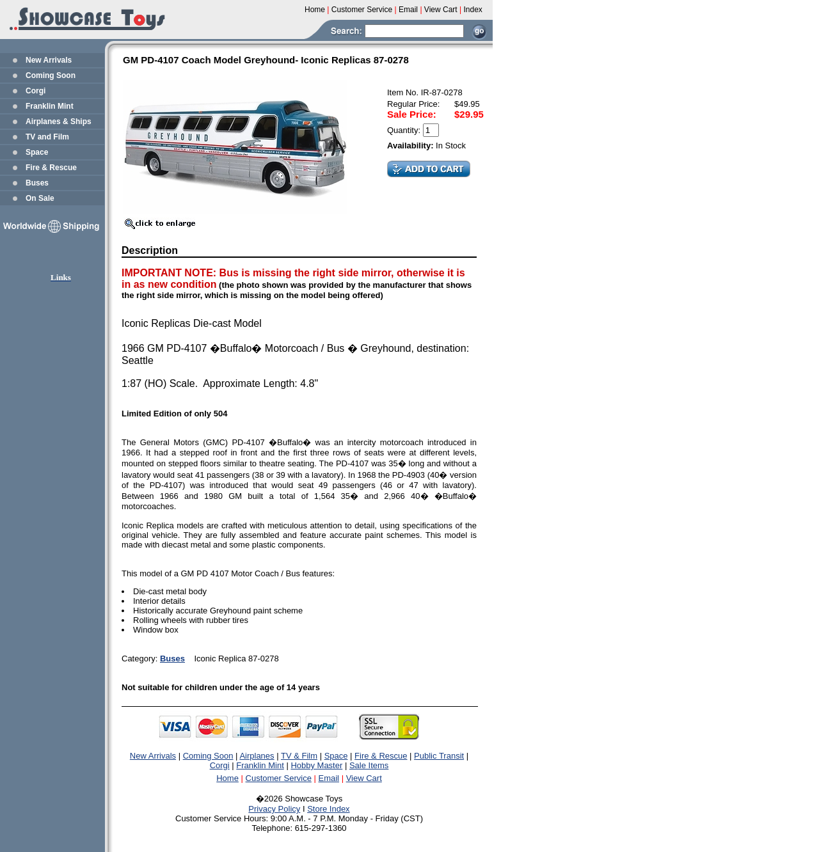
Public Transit (439, 756)
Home (227, 778)
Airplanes (256, 756)
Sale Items (368, 765)
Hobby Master (316, 765)
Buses (37, 182)
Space (37, 152)
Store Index (328, 809)
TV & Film (299, 756)
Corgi (35, 90)
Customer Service (279, 778)
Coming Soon (51, 75)
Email (329, 778)
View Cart (364, 778)
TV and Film (47, 136)
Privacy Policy (274, 809)
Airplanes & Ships (58, 121)
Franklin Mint (50, 106)
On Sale (40, 198)
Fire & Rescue (51, 167)
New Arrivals (49, 60)
